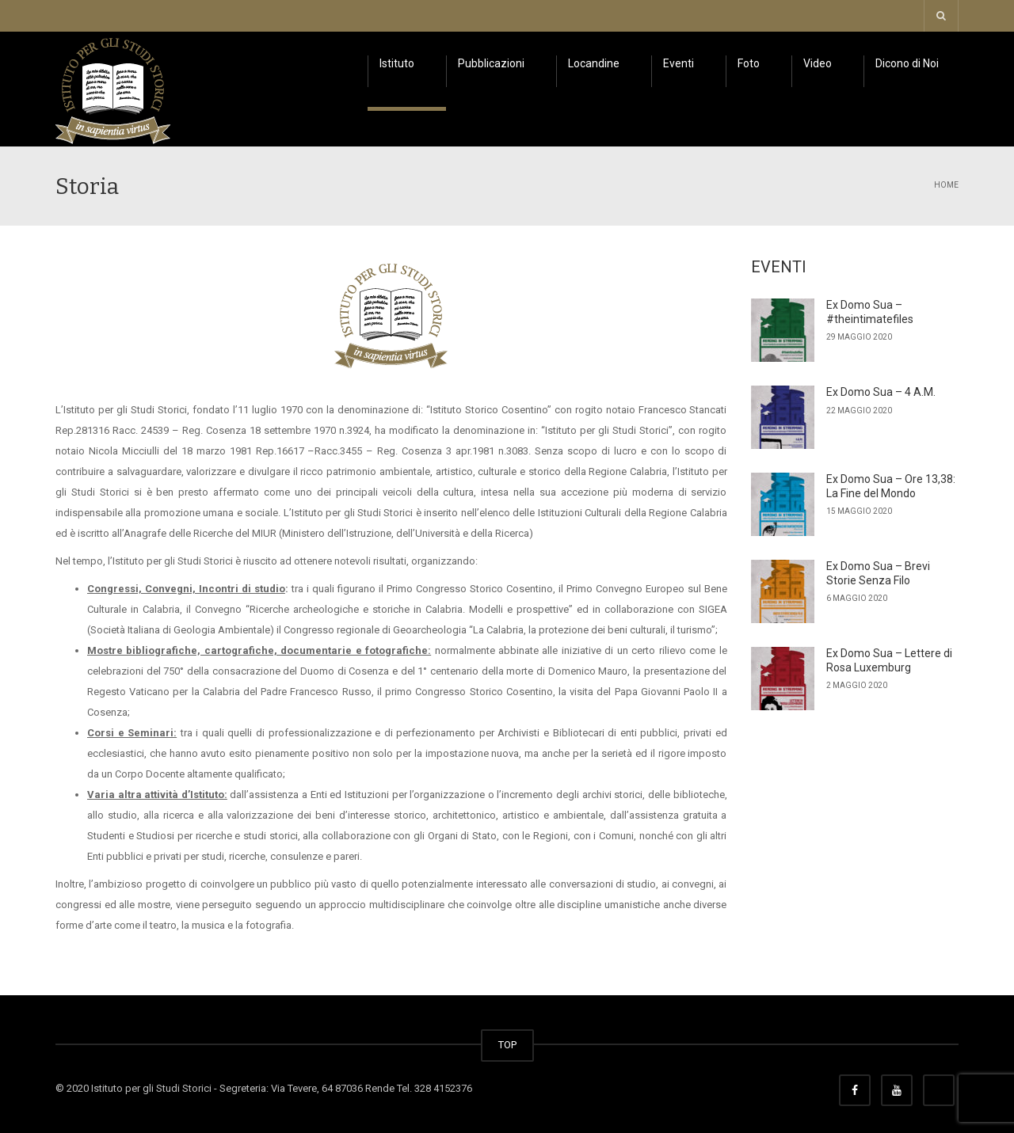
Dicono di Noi (907, 63)
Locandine (593, 63)
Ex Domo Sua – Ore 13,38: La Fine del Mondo (890, 486)
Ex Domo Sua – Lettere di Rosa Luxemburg (889, 660)
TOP (507, 1045)
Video (817, 63)
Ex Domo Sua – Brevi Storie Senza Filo (878, 573)
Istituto (396, 63)
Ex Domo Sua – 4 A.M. (881, 392)
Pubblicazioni (491, 63)
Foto (749, 63)
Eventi (678, 63)
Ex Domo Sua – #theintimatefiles (869, 311)
